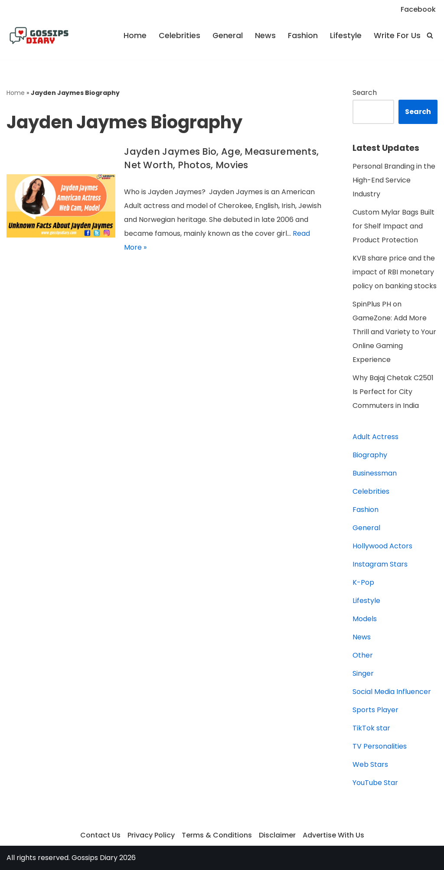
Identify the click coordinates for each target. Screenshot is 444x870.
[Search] (430, 35)
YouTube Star (375, 783)
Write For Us (397, 35)
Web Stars (370, 764)
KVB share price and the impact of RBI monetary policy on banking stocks (395, 272)
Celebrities (179, 35)
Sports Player (375, 710)
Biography (370, 455)
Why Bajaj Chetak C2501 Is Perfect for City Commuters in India (393, 392)
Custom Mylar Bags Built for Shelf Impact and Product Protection (393, 226)
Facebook (418, 9)
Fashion (303, 35)
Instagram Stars (380, 564)
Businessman (375, 473)
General (227, 35)
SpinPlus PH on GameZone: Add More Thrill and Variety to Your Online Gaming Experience (394, 332)
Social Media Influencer (392, 692)
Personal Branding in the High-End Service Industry (394, 180)
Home (135, 35)
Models (365, 619)
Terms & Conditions (217, 835)
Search (365, 93)
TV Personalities (380, 746)
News (265, 35)
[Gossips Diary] (39, 35)
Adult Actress (375, 437)
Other (363, 655)
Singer (363, 673)
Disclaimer (277, 835)
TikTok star (371, 728)
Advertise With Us (333, 835)
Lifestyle (346, 35)
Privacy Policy (151, 835)
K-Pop (363, 582)
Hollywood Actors (382, 546)
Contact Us (100, 835)
